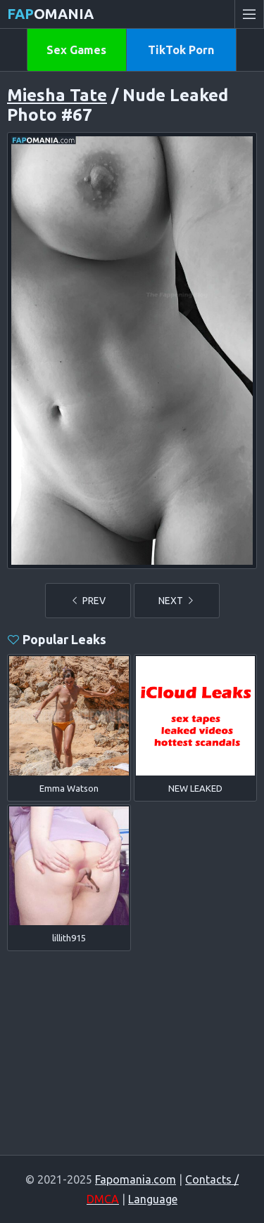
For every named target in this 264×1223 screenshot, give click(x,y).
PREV (88, 600)
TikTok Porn (181, 50)
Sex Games (76, 50)
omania (50, 14)
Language (152, 1199)
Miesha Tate (57, 95)
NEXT (176, 600)
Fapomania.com (135, 1179)
